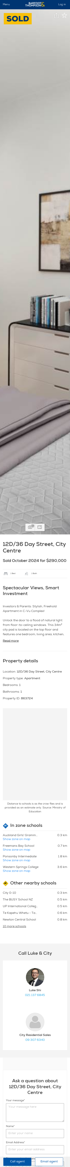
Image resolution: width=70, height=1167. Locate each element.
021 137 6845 (35, 995)
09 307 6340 (35, 1040)
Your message (15, 1100)
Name (10, 1126)
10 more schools (14, 926)
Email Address (15, 1142)
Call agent (17, 1161)
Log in (62, 4)
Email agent (49, 1161)
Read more (11, 641)
